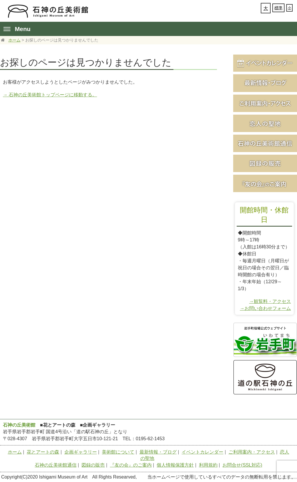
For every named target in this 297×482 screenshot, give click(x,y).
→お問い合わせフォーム (265, 308)
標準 (278, 8)
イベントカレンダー (202, 451)
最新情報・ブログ (158, 451)
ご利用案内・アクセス (252, 451)
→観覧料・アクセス (270, 301)
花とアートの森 (43, 451)
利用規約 (208, 465)
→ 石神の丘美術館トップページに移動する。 (50, 94)
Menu (16, 29)
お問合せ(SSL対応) (242, 465)
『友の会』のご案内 (131, 465)
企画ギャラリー (80, 451)
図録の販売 (93, 465)
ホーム (14, 40)
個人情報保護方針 (175, 465)
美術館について (118, 451)
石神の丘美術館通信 (56, 465)
